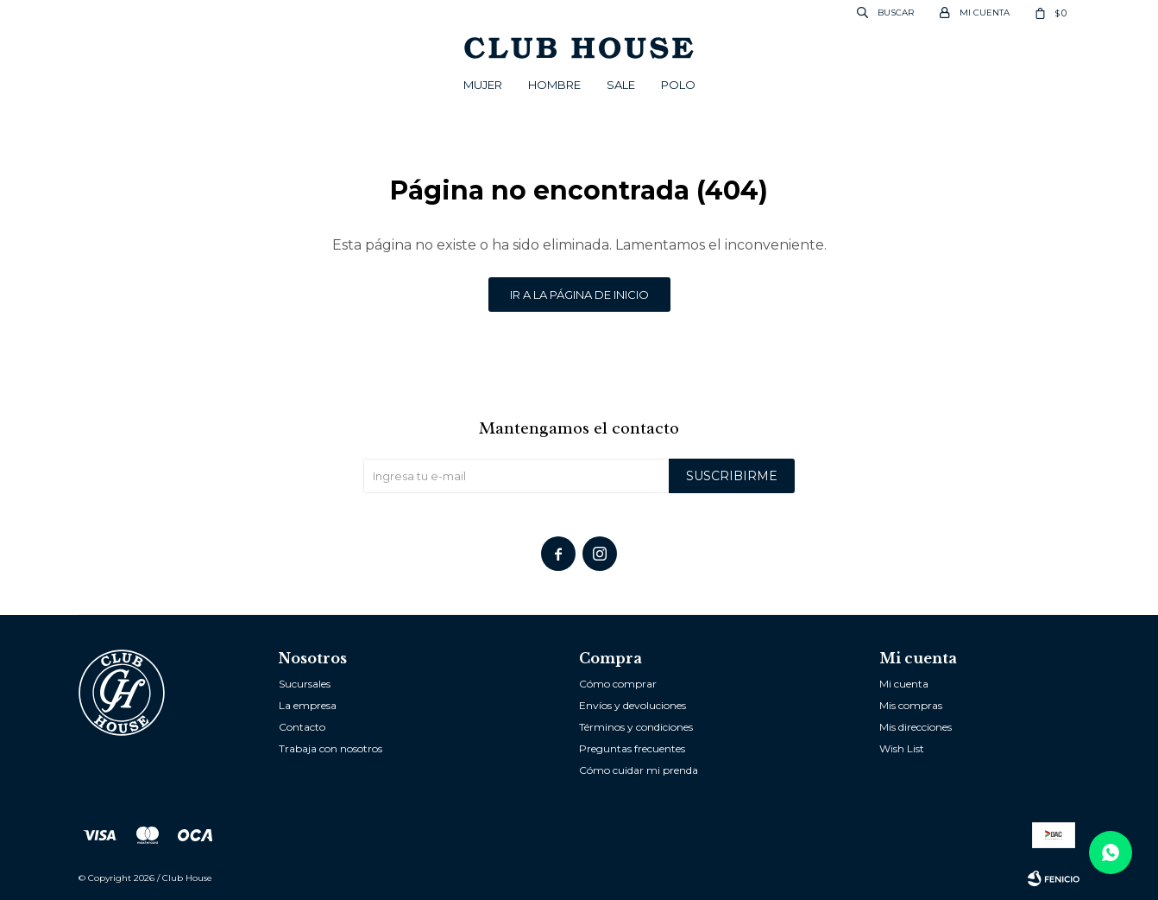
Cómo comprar (618, 683)
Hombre (554, 85)
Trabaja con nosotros (330, 748)
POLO (678, 85)
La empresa (308, 705)
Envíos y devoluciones (632, 705)
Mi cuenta (903, 683)
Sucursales (304, 683)
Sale (621, 85)
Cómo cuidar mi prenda (638, 770)
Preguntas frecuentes (632, 748)
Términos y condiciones (636, 726)
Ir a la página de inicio (579, 294)
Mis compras (910, 705)
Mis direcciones (915, 726)
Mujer (482, 85)
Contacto (302, 726)
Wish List (901, 748)
